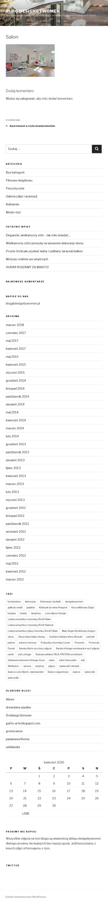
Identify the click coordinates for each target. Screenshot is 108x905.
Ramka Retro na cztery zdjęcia (35, 648)
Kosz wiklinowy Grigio (82, 607)
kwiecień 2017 (16, 348)
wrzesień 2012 (16, 531)
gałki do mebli (15, 607)
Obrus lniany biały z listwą (31, 636)
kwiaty (23, 613)
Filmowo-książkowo (19, 180)
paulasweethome (17, 739)
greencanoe (14, 731)
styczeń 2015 (15, 372)
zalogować (27, 98)
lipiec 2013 (13, 468)
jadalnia (31, 607)
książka (12, 613)
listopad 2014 (15, 388)
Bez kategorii (15, 172)
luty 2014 (12, 436)
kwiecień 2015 (16, 364)
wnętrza (39, 666)
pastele (91, 636)
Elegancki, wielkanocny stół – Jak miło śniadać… (38, 235)
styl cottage (24, 654)
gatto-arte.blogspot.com (23, 723)
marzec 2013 (15, 484)
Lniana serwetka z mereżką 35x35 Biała (29, 619)
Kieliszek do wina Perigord (53, 607)
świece (76, 671)
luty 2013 (12, 492)
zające (51, 666)
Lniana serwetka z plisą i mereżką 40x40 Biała (33, 630)
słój (83, 660)
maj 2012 (12, 563)
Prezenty (79, 642)
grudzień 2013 (16, 444)
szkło (52, 660)
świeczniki (13, 677)
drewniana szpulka (18, 707)
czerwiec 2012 (16, 555)
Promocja (94, 642)
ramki (11, 654)
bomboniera (14, 601)
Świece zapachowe (58, 671)
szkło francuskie (68, 660)
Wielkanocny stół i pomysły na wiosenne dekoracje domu (44, 243)
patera (11, 642)
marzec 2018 (15, 325)
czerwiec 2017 (16, 333)
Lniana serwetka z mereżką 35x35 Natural (30, 625)
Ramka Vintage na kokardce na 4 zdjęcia (77, 648)
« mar (25, 813)
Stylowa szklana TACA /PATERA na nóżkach (58, 654)
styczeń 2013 (15, 500)
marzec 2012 (15, 579)
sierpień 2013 (15, 460)
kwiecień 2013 (16, 476)
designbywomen (74, 601)
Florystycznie (15, 188)
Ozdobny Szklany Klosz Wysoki (65, 636)
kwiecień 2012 (16, 571)
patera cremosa (27, 642)
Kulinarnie (12, 204)
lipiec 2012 (13, 547)
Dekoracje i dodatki (50, 601)
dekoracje (30, 601)
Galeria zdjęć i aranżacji (21, 196)
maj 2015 (12, 356)
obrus (11, 636)
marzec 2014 (15, 428)
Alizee (10, 699)
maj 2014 (12, 412)
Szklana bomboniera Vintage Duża (26, 660)
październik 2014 (17, 396)
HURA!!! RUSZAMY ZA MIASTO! (27, 267)
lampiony (36, 613)
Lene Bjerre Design (55, 613)
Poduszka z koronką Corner (55, 642)
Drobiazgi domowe (19, 715)
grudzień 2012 (16, 508)
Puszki (11, 648)
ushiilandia (13, 747)
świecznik (90, 671)
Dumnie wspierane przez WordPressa (25, 896)
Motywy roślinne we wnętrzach (27, 259)
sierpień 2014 (15, 404)
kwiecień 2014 (16, 420)
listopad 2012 (15, 516)
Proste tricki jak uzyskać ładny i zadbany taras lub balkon (44, 251)
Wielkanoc (13, 666)
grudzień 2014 (16, 380)
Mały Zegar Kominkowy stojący (78, 630)
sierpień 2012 (15, 539)
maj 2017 (12, 340)
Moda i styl (13, 212)
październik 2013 (17, 452)
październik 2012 (17, 523)
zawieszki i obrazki (69, 666)
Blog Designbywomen (33, 11)
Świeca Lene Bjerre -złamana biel (25, 671)
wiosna (27, 666)
